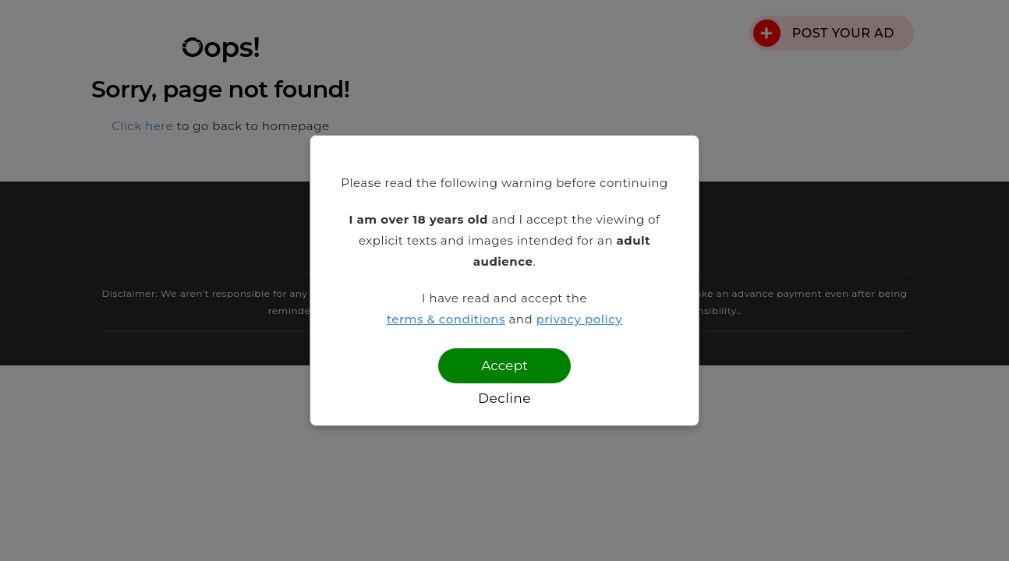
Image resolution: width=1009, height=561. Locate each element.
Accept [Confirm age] (504, 365)
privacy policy (579, 319)
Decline (504, 398)
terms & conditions (446, 319)
